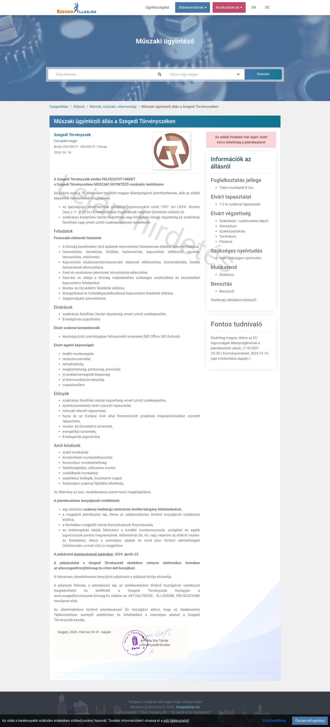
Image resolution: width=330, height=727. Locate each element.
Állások (79, 107)
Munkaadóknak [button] (229, 7)
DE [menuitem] (267, 7)
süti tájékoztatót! (176, 721)
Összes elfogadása (310, 721)
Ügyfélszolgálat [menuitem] (158, 7)
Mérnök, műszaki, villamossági (113, 107)
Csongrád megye (65, 141)
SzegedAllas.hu (188, 707)
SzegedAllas (59, 107)
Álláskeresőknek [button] (193, 7)
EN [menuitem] (254, 7)
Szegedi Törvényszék (72, 134)
